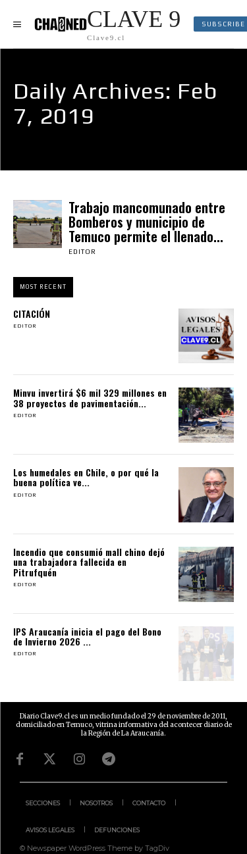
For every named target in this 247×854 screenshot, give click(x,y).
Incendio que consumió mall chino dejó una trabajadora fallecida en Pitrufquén (89, 562)
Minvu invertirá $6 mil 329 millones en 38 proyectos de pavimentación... (90, 397)
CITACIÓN (31, 313)
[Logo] (107, 24)
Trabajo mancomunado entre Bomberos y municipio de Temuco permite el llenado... (147, 221)
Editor (82, 251)
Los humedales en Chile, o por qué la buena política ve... (86, 477)
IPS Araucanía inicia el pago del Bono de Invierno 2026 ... (87, 636)
